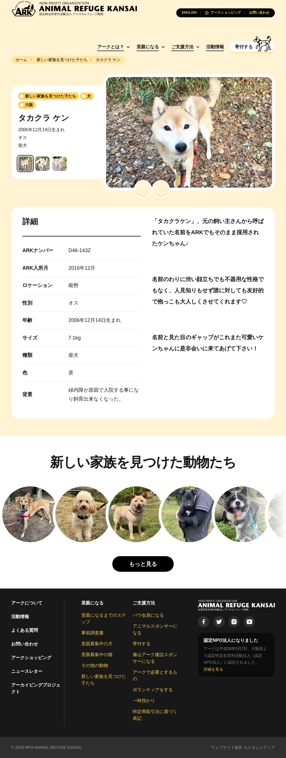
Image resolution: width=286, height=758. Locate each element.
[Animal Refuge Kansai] (74, 8)
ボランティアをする (153, 689)
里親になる (148, 46)
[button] (143, 189)
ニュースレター (26, 671)
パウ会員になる (148, 615)
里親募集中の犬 (97, 643)
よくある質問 (24, 630)
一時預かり (144, 700)
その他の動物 (94, 665)
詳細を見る (213, 669)
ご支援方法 (182, 46)
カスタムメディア (259, 747)
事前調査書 (92, 632)
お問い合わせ (24, 644)
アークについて (26, 603)
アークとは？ (110, 46)
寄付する (142, 643)
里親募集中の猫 (97, 654)
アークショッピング (31, 657)
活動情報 (215, 46)
